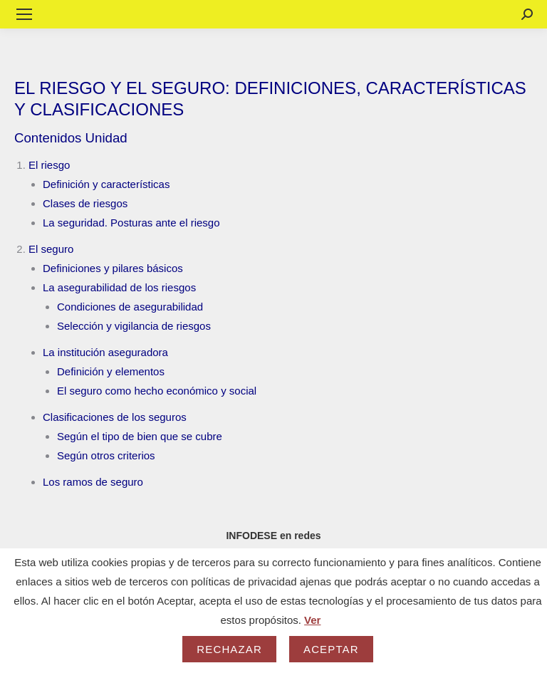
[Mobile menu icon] (24, 14)
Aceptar (331, 649)
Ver (312, 620)
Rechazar (229, 649)
